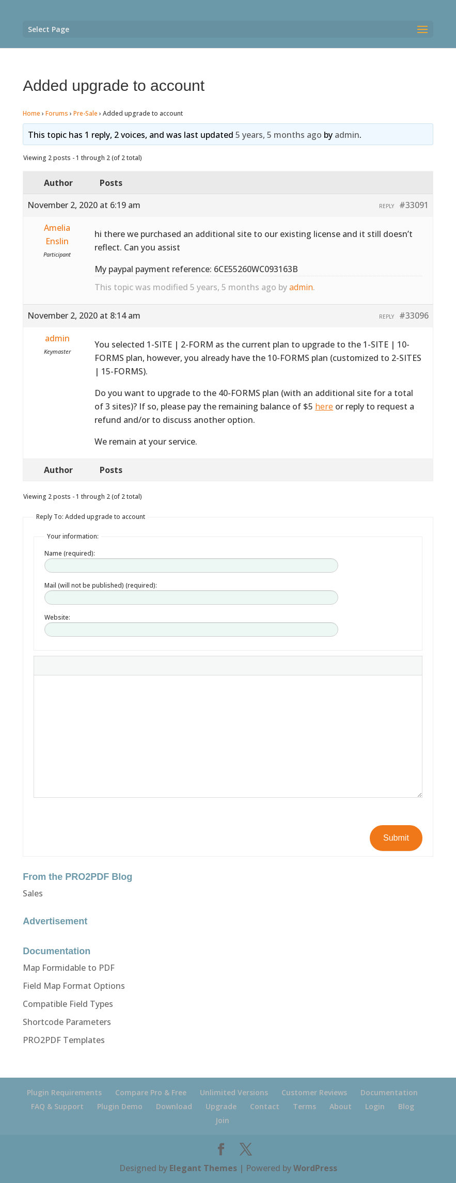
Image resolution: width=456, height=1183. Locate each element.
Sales (33, 893)
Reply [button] (386, 206)
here (324, 406)
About (340, 1106)
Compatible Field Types (68, 1004)
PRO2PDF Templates (64, 1040)
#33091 (414, 205)
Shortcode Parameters (67, 1022)
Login (375, 1106)
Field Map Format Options (74, 985)
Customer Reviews (314, 1092)
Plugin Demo (120, 1106)
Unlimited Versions (234, 1092)
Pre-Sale (85, 113)
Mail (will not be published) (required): (100, 585)
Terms (304, 1106)
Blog (406, 1106)
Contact (264, 1106)
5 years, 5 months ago (278, 134)
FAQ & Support (57, 1106)
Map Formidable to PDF (69, 967)
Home (31, 113)
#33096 (414, 315)
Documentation (389, 1092)
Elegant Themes (203, 1168)
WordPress (315, 1168)
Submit (396, 837)
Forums (56, 113)
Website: (57, 617)
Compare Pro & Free (150, 1092)
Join (222, 1120)
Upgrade (221, 1106)
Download (174, 1106)
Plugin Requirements (64, 1092)
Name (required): (69, 553)
